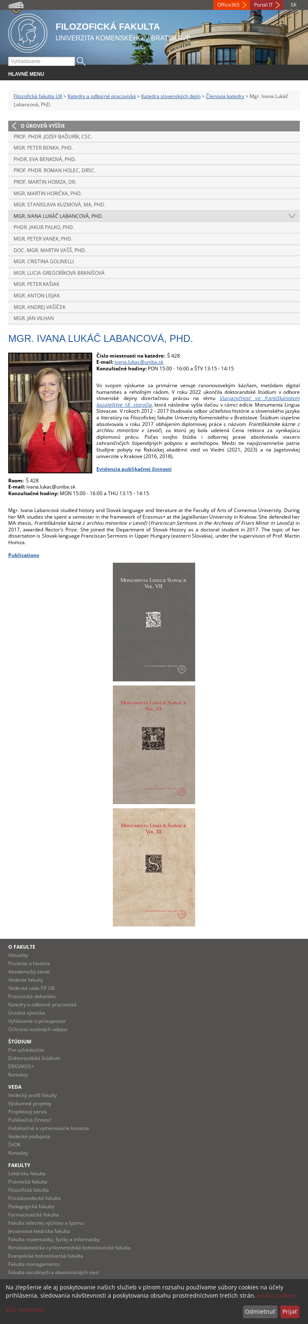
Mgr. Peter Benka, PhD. (43, 147)
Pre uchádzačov (26, 1049)
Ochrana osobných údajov (38, 1029)
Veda (14, 1086)
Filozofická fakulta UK (38, 96)
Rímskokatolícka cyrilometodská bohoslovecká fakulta (69, 1247)
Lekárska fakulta (27, 1173)
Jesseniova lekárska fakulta (39, 1231)
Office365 (228, 4)
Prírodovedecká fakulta (34, 1198)
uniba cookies (276, 1295)
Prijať (289, 1311)
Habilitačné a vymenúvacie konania (48, 1128)
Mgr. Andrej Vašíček (39, 307)
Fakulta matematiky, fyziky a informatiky (54, 1239)
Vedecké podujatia (29, 1136)
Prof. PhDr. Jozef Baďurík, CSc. (53, 136)
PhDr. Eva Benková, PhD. (45, 159)
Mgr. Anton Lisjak (37, 295)
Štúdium (19, 1041)
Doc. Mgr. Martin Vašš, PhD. (50, 250)
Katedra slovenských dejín (171, 96)
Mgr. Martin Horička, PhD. (48, 193)
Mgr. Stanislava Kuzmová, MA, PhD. (59, 204)
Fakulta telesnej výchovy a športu (46, 1222)
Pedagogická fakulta (31, 1206)
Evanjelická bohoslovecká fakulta (45, 1255)
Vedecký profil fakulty (32, 1095)
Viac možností (25, 1310)
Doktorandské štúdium (34, 1058)
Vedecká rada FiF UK (31, 988)
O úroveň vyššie (43, 125)
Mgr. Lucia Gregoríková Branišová (59, 272)
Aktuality (18, 955)
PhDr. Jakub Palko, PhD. (44, 227)
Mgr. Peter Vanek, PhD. (43, 238)
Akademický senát (29, 971)
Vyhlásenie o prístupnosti (36, 1021)
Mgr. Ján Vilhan (34, 318)
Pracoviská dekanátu (32, 996)
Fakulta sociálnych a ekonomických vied (53, 1272)
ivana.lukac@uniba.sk (138, 361)
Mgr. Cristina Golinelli (44, 261)
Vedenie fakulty (25, 979)
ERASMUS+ (21, 1066)
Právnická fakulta (27, 1181)
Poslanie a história (29, 963)
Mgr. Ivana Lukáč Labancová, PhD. (58, 216)
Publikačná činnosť (29, 1119)
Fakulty (19, 1165)
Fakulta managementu (34, 1264)
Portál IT (263, 4)
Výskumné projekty (29, 1103)
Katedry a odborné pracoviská (102, 96)
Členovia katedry (225, 96)
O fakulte (21, 946)
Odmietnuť (260, 1311)
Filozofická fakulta (28, 1189)
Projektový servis (27, 1111)
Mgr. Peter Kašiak (36, 284)
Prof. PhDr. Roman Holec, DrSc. (55, 170)
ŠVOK (14, 1144)
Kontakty (18, 1074)
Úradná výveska (26, 1012)
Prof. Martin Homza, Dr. (45, 181)
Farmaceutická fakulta (33, 1214)
